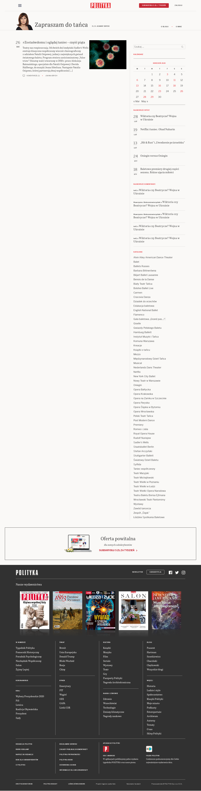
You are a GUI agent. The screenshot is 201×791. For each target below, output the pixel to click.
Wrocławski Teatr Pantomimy (149, 499)
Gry (105, 674)
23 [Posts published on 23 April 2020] (159, 91)
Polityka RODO (66, 760)
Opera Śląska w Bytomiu (146, 407)
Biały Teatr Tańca (142, 284)
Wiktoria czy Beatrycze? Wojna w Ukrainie (156, 191)
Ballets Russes (141, 266)
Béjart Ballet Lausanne (145, 275)
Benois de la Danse (143, 279)
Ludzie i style (154, 690)
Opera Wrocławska (143, 411)
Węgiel (63, 694)
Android (111, 756)
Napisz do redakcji (24, 755)
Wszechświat (110, 703)
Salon (18, 665)
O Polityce (20, 765)
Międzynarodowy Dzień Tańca (149, 359)
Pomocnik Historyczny (27, 652)
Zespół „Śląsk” (141, 513)
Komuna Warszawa (143, 341)
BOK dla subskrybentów (27, 760)
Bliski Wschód (66, 661)
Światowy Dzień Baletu (145, 460)
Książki (107, 648)
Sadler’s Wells (141, 442)
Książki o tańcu (141, 350)
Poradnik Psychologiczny (29, 656)
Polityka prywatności (69, 755)
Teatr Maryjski (141, 473)
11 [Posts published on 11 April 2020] (174, 80)
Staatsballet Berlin (143, 447)
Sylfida (137, 464)
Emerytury (65, 686)
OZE (61, 699)
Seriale (107, 661)
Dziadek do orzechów (145, 301)
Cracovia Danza (141, 297)
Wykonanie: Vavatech (134, 784)
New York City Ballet (144, 376)
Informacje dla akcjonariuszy (73, 770)
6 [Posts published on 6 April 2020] (137, 80)
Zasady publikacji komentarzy (73, 749)
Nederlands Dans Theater (147, 367)
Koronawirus (22, 681)
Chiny (62, 669)
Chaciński (152, 661)
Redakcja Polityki (24, 744)
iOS (104, 756)
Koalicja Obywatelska (27, 709)
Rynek (62, 681)
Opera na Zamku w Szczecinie (149, 398)
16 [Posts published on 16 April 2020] (159, 85)
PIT (61, 690)
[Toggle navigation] (20, 5)
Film (105, 656)
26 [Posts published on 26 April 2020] (181, 91)
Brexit (62, 648)
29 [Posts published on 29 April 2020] (152, 97)
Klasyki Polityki (155, 699)
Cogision (104, 784)
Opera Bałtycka (142, 389)
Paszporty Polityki (112, 678)
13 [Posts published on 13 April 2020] (137, 85)
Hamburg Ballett (142, 332)
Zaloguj (178, 5)
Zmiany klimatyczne (113, 712)
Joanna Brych (51, 76)
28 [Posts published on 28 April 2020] (144, 97)
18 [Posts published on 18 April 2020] (174, 85)
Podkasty (151, 707)
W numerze (21, 643)
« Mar (136, 101)
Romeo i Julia (140, 429)
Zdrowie (107, 699)
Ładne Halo (112, 784)
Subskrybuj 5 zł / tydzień (154, 5)
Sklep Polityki (154, 733)
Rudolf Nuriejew (142, 438)
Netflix (137, 372)
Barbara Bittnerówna (144, 270)
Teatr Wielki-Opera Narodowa (149, 491)
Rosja (62, 665)
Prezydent (21, 713)
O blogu (164, 27)
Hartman (151, 652)
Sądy (18, 718)
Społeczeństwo (154, 694)
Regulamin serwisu (68, 744)
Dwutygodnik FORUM (24, 784)
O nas (149, 729)
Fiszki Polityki (153, 756)
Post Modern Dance (144, 420)
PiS (17, 700)
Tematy (151, 725)
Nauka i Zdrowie (110, 694)
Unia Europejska (68, 652)
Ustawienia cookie (67, 765)
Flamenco (138, 315)
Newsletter (137, 572)
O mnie (179, 27)
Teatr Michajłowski (143, 477)
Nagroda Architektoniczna (117, 682)
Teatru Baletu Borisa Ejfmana (149, 495)
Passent (151, 648)
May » (144, 101)
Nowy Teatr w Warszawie (146, 381)
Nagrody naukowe (112, 716)
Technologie (109, 707)
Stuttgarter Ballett (143, 455)
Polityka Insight (50, 784)
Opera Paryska (141, 403)
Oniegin (137, 385)
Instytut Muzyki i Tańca (146, 337)
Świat (62, 643)
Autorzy (151, 720)
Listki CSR (64, 707)
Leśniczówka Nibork (76, 784)
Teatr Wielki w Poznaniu (146, 482)
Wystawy (138, 504)
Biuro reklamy (22, 749)
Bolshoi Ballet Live (143, 288)
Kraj (18, 691)
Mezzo (137, 354)
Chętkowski (153, 665)
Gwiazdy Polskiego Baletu (147, 328)
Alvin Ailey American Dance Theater (153, 257)
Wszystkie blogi (155, 669)
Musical (137, 363)
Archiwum (152, 716)
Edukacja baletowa (143, 306)
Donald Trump (66, 656)
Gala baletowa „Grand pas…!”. (149, 319)
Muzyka (107, 652)
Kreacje (137, 345)
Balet (136, 262)
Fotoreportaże (154, 712)
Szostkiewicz (154, 656)
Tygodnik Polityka (25, 648)
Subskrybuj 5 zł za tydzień (116, 550)
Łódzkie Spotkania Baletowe (149, 517)
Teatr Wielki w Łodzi (144, 486)
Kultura (107, 643)
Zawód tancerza (142, 508)
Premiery (138, 425)
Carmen (137, 292)
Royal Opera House (144, 433)
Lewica (19, 705)
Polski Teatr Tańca (143, 416)
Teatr (106, 669)
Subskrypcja (155, 572)
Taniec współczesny (144, 469)
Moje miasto (153, 703)
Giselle (137, 323)
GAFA (62, 703)
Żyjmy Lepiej (22, 669)
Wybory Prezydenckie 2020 (30, 696)
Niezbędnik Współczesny (28, 661)
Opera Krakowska (143, 394)
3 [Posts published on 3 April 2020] (167, 74)
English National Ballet (145, 310)
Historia (151, 686)
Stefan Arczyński (142, 451)
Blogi (149, 643)
